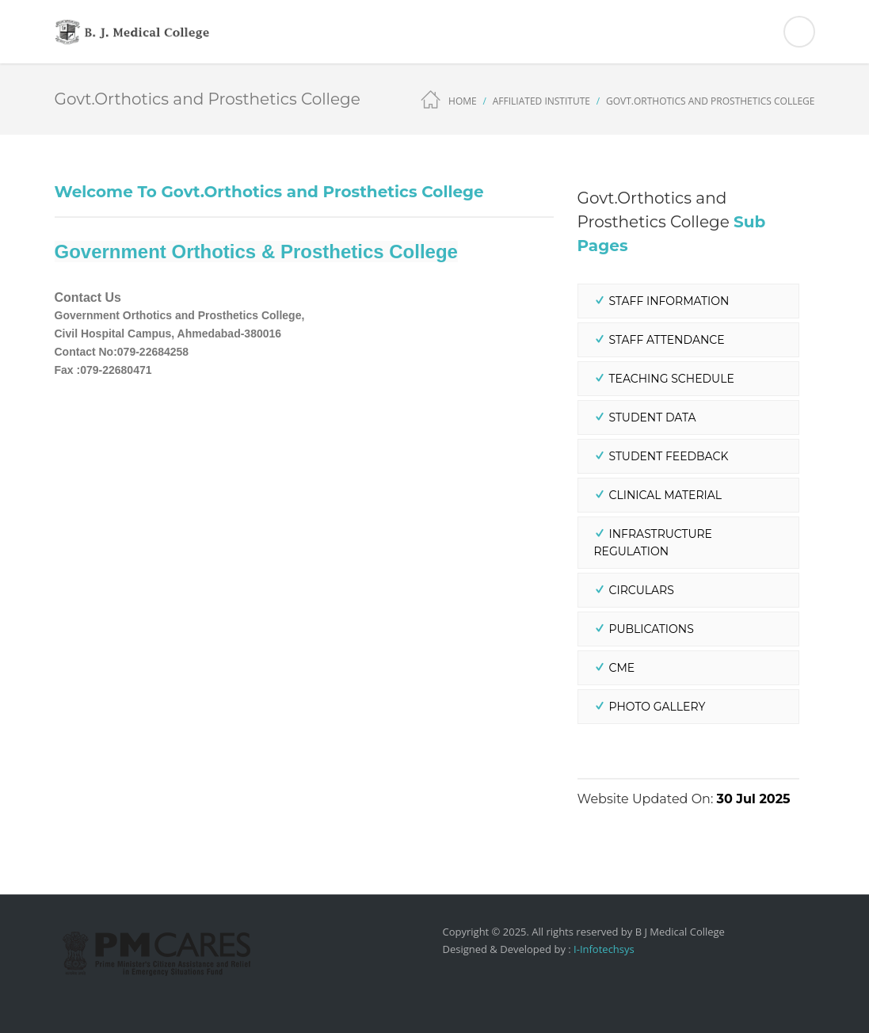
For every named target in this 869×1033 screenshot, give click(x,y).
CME (622, 668)
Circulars (641, 590)
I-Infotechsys (603, 949)
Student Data (652, 417)
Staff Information (669, 301)
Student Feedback (669, 456)
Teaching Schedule (671, 379)
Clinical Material (665, 495)
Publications (651, 629)
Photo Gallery (657, 706)
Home (462, 101)
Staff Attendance (667, 340)
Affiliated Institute (541, 101)
